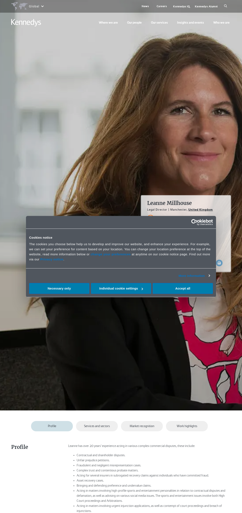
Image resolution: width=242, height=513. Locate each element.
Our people (134, 22)
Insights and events (190, 22)
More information (191, 275)
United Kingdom (200, 209)
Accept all (182, 288)
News (145, 6)
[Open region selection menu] (27, 6)
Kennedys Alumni (206, 6)
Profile (52, 426)
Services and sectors (97, 426)
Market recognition (142, 426)
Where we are (108, 22)
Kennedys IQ (181, 6)
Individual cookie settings (121, 288)
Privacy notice (51, 259)
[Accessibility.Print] (219, 263)
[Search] (225, 6)
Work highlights (187, 426)
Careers (162, 6)
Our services (159, 22)
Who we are (221, 22)
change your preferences (111, 254)
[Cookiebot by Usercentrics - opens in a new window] (194, 222)
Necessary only (59, 288)
